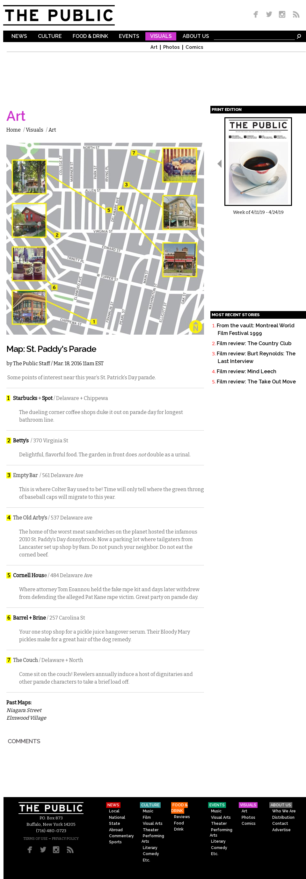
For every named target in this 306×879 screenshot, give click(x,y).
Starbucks (25, 398)
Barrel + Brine (29, 618)
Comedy (151, 854)
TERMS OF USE (35, 839)
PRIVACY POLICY (65, 839)
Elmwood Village (26, 718)
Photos (171, 47)
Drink (179, 829)
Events (129, 36)
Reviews (182, 817)
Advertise (281, 830)
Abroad (116, 830)
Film (147, 817)
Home (13, 130)
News (19, 36)
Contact (280, 823)
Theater (150, 830)
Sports (115, 842)
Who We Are (284, 811)
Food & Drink (90, 36)
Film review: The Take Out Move (256, 382)
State (114, 823)
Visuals (161, 36)
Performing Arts (153, 839)
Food (179, 823)
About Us (196, 36)
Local (114, 811)
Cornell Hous (28, 575)
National (117, 817)
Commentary (121, 836)
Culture (50, 36)
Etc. (146, 860)
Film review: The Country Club (254, 343)
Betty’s (21, 441)
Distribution (283, 817)
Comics (194, 47)
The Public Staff (31, 363)
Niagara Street (23, 710)
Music (148, 811)
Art (153, 47)
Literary (150, 848)
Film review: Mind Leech (246, 371)
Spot (47, 398)
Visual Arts (153, 823)
